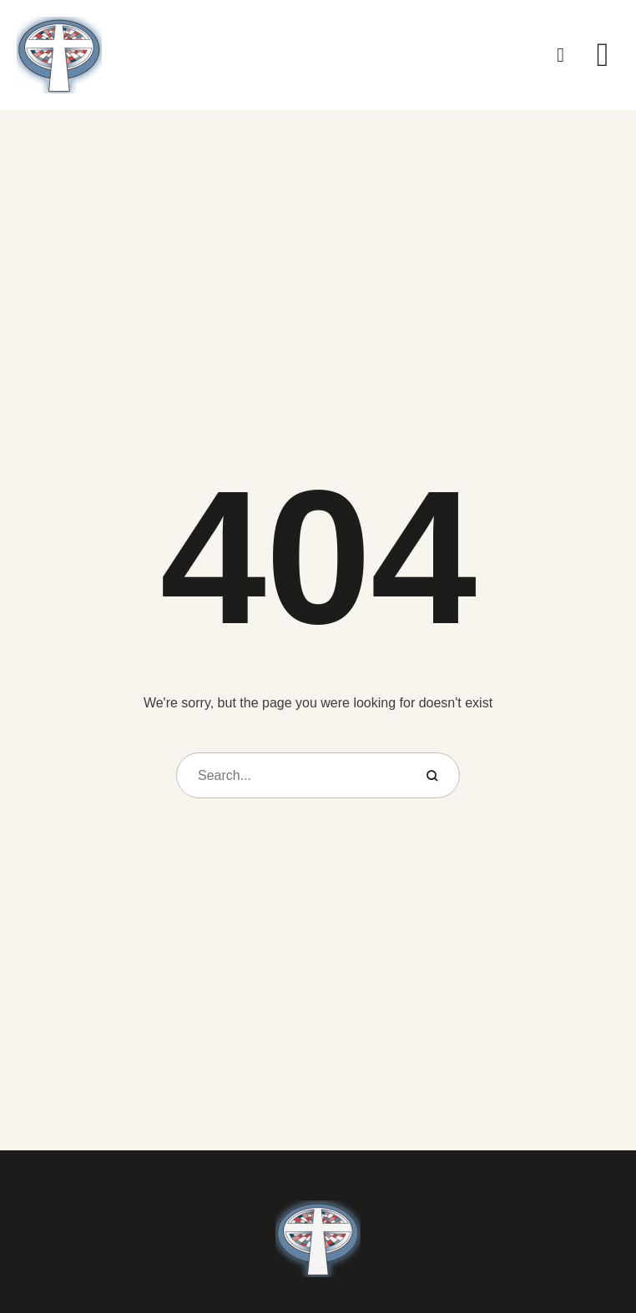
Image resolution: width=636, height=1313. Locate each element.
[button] (561, 55)
